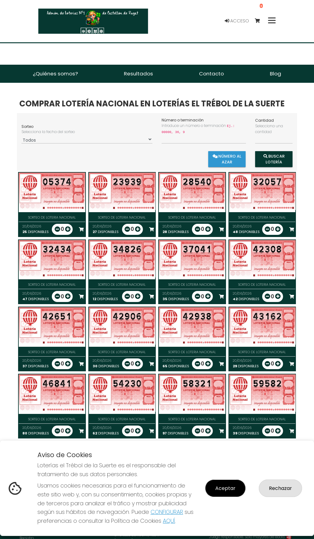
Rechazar (280, 488)
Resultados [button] (138, 73)
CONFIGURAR (167, 512)
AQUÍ (169, 521)
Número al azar (227, 159)
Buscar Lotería (273, 159)
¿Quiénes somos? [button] (55, 73)
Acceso (237, 21)
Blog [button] (275, 73)
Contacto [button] (211, 73)
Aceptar (225, 488)
